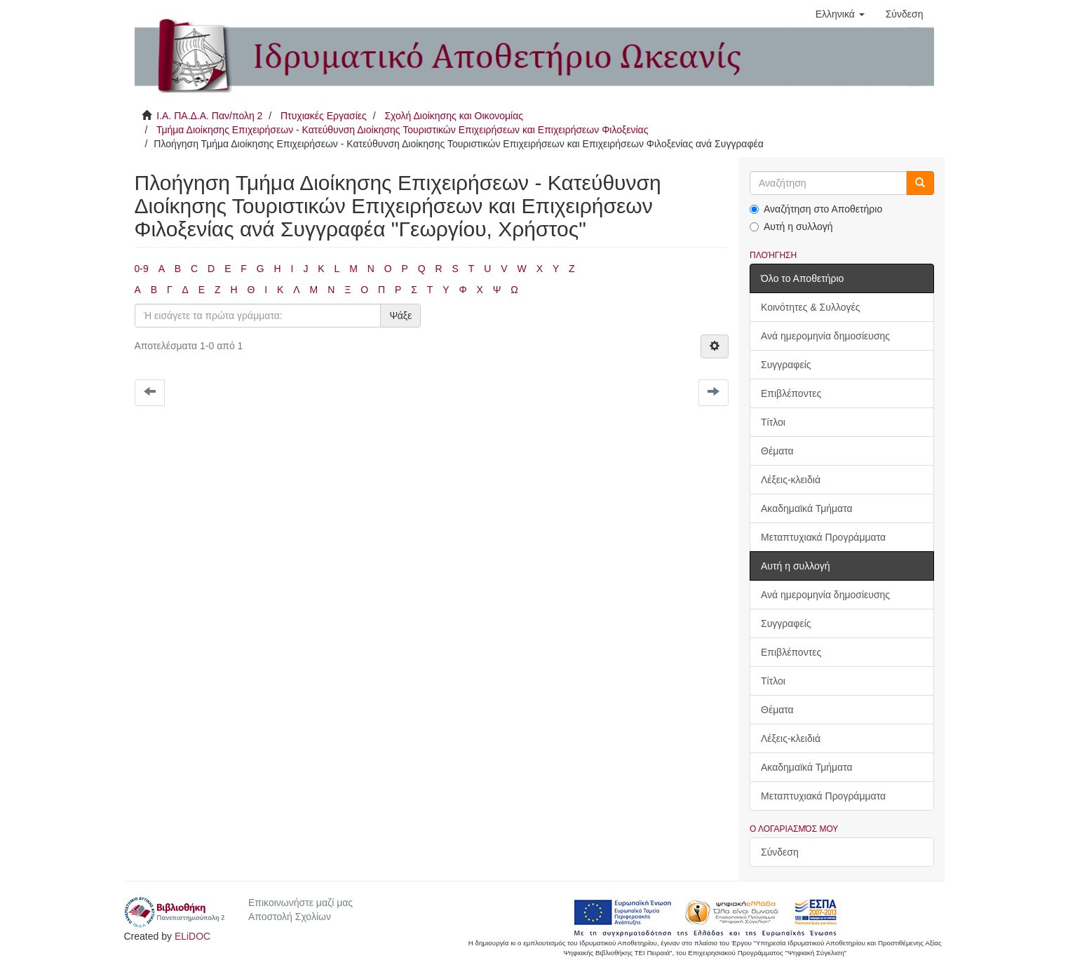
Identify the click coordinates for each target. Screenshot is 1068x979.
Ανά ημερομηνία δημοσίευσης (825, 336)
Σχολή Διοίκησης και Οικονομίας (453, 115)
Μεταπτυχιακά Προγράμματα (823, 537)
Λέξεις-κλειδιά (790, 479)
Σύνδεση (780, 852)
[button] (840, 14)
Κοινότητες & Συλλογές (810, 307)
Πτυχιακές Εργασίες (323, 115)
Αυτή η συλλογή (791, 226)
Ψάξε (400, 315)
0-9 (142, 268)
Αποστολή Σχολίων (289, 916)
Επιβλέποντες (791, 393)
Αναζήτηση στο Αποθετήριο (816, 209)
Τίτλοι (773, 422)
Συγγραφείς (786, 364)
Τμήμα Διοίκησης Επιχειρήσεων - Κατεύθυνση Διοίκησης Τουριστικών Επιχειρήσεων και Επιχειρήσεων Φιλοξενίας (402, 129)
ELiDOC (192, 936)
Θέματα (777, 451)
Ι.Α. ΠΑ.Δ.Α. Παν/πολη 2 (209, 115)
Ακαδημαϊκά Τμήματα (807, 508)
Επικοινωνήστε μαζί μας (300, 902)
